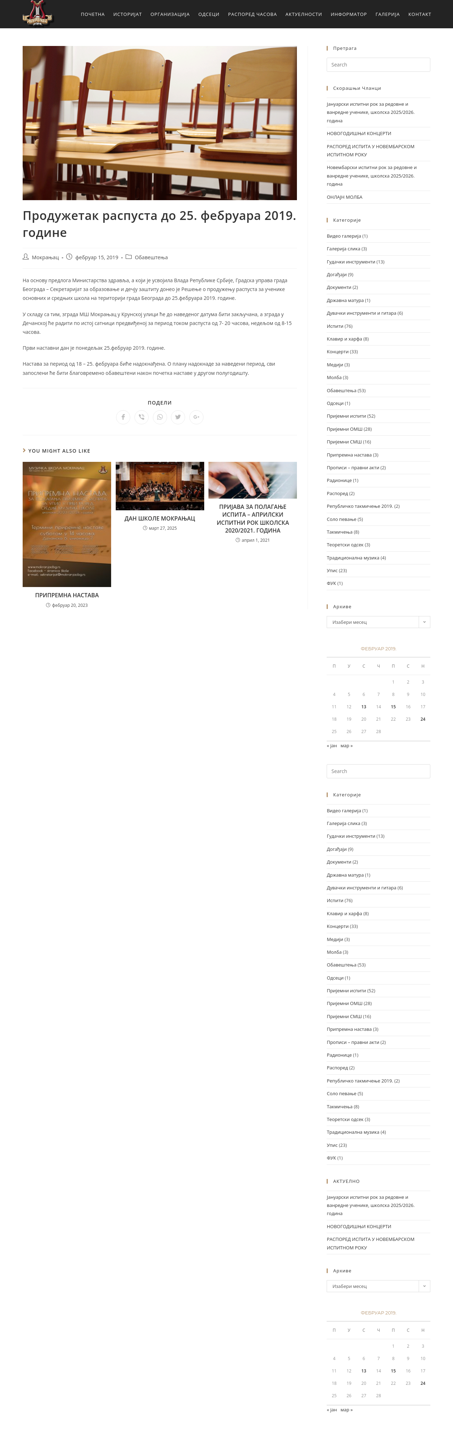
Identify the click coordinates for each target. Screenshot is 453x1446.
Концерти (338, 351)
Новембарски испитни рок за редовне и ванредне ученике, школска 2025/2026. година (372, 175)
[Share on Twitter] (178, 417)
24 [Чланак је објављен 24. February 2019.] (422, 719)
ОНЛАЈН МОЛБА (344, 197)
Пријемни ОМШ (344, 429)
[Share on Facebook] (123, 417)
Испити (335, 326)
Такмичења (339, 532)
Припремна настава (349, 455)
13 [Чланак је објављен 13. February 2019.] (363, 707)
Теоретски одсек (345, 544)
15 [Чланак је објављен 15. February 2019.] (393, 707)
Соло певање (341, 519)
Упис (332, 570)
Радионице (339, 480)
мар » (346, 745)
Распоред (337, 493)
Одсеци (335, 403)
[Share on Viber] (141, 417)
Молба (334, 377)
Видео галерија (344, 236)
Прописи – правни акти (353, 467)
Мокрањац (45, 257)
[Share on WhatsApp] (160, 417)
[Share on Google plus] (196, 417)
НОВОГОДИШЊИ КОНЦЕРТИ (359, 133)
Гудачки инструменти (351, 262)
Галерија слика (343, 248)
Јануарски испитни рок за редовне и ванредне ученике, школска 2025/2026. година (370, 112)
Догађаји (336, 274)
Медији (335, 364)
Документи (339, 287)
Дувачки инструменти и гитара (361, 313)
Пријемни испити (346, 416)
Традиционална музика (353, 557)
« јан (332, 745)
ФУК (331, 583)
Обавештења (151, 257)
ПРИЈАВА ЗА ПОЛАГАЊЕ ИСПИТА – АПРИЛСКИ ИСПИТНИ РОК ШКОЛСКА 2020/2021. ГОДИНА (253, 518)
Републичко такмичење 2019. (360, 506)
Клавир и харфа (344, 339)
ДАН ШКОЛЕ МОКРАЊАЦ (160, 518)
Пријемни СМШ (344, 442)
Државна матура (345, 300)
